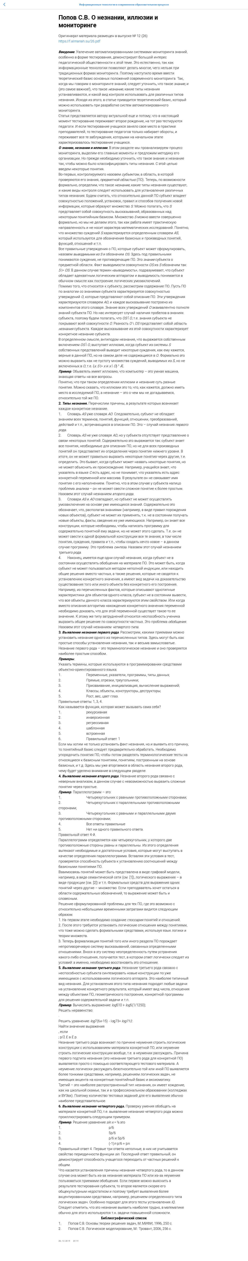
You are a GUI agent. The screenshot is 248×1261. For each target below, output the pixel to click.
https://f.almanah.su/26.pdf (79, 44)
